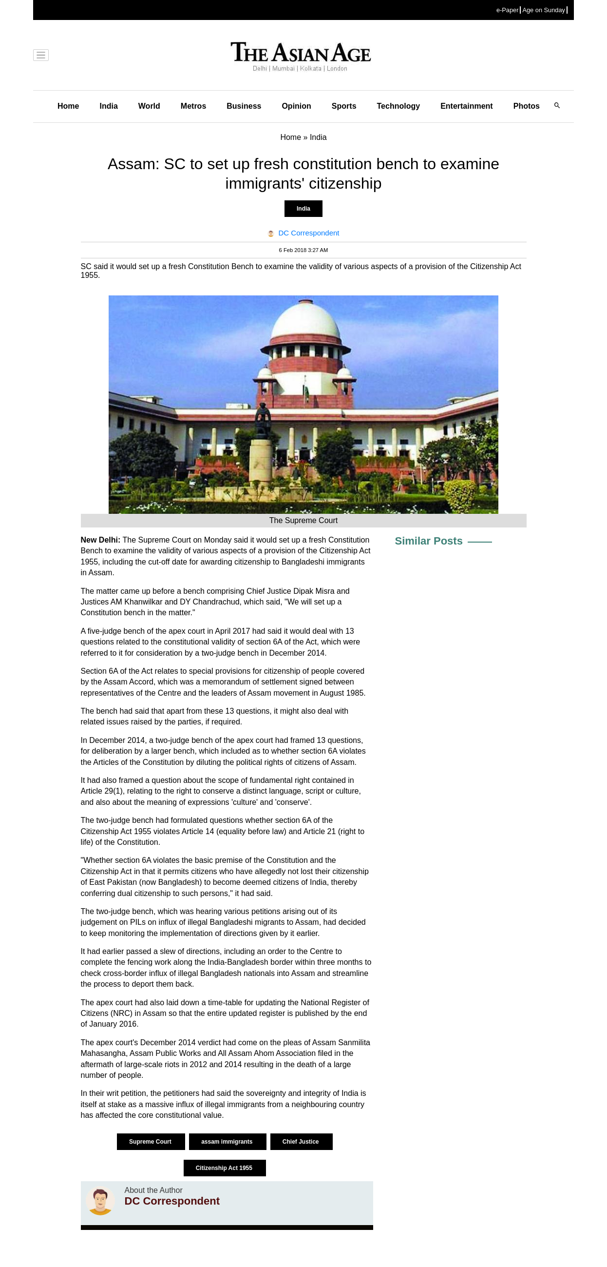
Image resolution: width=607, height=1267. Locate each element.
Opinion (296, 106)
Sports (344, 106)
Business (244, 106)
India (108, 106)
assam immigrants (227, 1141)
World (149, 106)
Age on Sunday (543, 10)
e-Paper (507, 10)
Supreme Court (151, 1141)
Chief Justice (302, 1141)
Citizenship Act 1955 (225, 1168)
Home (68, 106)
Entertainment (466, 106)
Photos (526, 106)
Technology (398, 106)
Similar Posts (429, 541)
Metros (193, 106)
